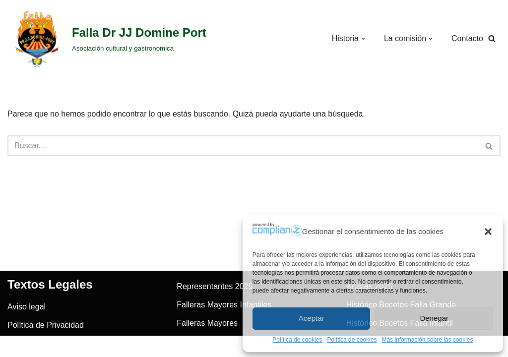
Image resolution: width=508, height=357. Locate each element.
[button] (488, 232)
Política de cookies (297, 339)
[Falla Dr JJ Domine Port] (106, 38)
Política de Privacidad (45, 334)
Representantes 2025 (215, 296)
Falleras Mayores (207, 332)
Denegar (434, 318)
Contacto (467, 38)
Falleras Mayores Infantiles (224, 314)
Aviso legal (26, 316)
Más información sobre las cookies (427, 339)
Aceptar (311, 318)
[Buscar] (492, 39)
